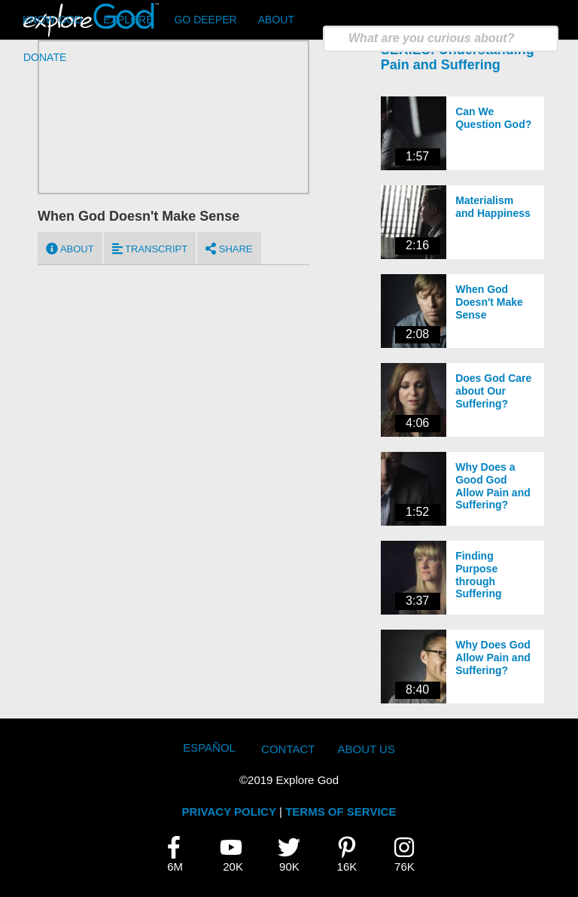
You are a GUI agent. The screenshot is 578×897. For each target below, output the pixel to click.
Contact (288, 749)
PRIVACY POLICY (229, 811)
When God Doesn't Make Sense (489, 302)
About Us (365, 749)
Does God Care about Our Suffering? (493, 391)
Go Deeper (205, 20)
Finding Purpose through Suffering (478, 575)
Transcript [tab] (149, 249)
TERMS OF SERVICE (340, 811)
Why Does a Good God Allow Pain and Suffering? (493, 486)
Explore (128, 20)
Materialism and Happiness (493, 206)
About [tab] (70, 249)
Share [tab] (228, 249)
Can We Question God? (493, 117)
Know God (52, 20)
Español (209, 747)
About (276, 20)
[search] (440, 39)
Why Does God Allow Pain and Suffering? (493, 657)
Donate (44, 57)
